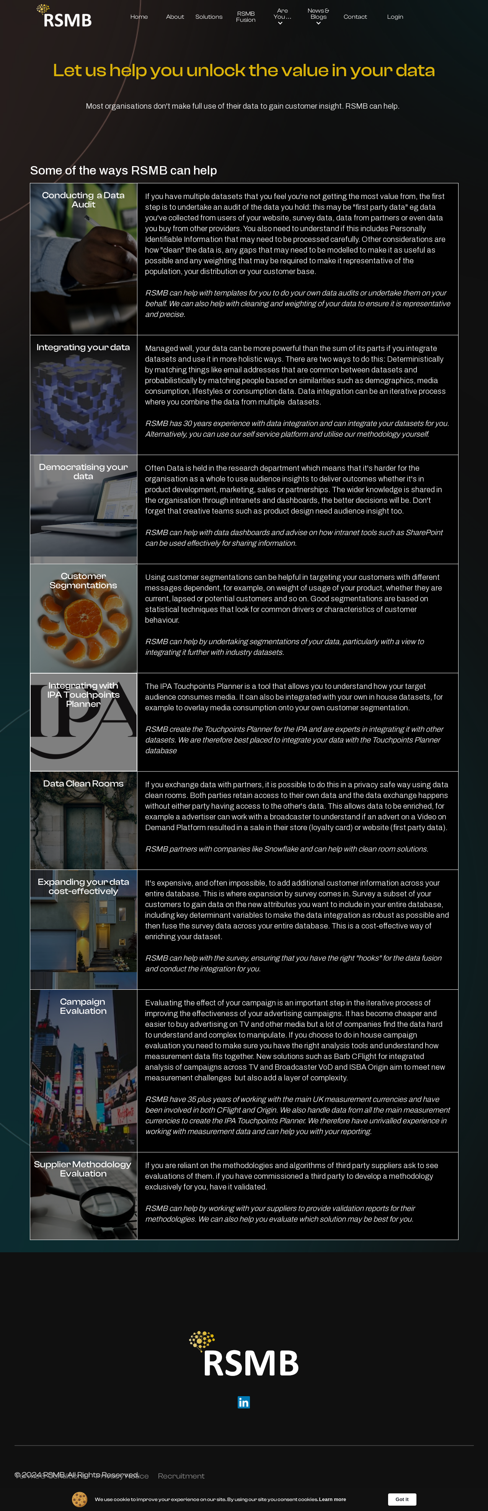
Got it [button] (402, 1499)
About (175, 17)
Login (395, 17)
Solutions (209, 17)
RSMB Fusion (246, 17)
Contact (355, 17)
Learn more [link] (332, 1499)
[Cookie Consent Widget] (244, 1499)
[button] (282, 17)
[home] (64, 17)
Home (139, 17)
